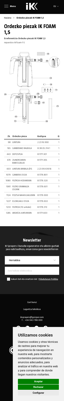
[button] (57, 6)
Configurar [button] (38, 392)
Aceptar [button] (38, 381)
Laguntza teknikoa (32, 309)
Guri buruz (32, 302)
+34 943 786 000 (33, 320)
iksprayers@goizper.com (32, 317)
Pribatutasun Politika (48, 279)
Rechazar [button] (38, 387)
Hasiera (8, 18)
